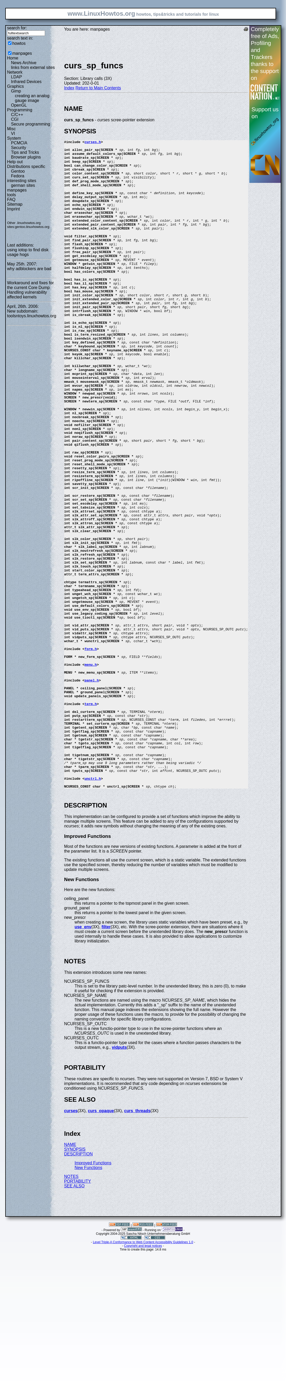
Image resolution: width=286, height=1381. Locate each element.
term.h (91, 817)
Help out (15, 162)
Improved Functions (93, 1292)
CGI (14, 119)
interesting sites (21, 180)
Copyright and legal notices (143, 1375)
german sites (23, 185)
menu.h (91, 769)
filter (106, 1056)
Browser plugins (26, 157)
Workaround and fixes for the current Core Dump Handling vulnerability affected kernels (30, 290)
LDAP (16, 77)
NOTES (71, 1306)
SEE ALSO (74, 1315)
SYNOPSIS (75, 1279)
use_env (83, 1056)
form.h (91, 751)
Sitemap (15, 204)
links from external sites (33, 67)
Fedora (17, 176)
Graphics (15, 86)
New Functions (88, 1297)
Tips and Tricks (25, 152)
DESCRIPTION (78, 1283)
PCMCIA (19, 143)
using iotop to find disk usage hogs (27, 252)
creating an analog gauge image (32, 98)
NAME (70, 1274)
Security (18, 147)
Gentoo (18, 171)
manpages (22, 53)
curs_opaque (101, 1240)
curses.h (93, 142)
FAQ (11, 199)
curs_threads (137, 1240)
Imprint (13, 209)
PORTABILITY (77, 1311)
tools (11, 195)
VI (13, 133)
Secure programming (30, 124)
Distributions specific (26, 166)
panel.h (92, 788)
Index (69, 88)
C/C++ (17, 114)
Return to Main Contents (98, 88)
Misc (11, 129)
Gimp (16, 91)
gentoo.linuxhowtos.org (32, 227)
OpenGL (19, 105)
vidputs (119, 1177)
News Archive (23, 63)
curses (71, 1240)
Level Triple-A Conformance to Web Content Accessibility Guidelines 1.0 (143, 1372)
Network (15, 72)
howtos (19, 43)
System (14, 138)
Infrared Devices (26, 81)
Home (12, 58)
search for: (17, 28)
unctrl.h (93, 906)
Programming (19, 110)
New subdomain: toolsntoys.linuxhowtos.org (31, 313)
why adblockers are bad (29, 268)
